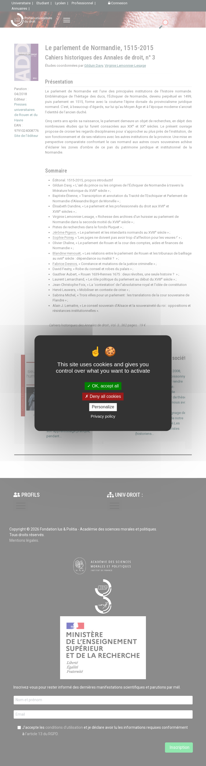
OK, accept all (103, 386)
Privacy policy (103, 416)
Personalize (103, 407)
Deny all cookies (103, 396)
